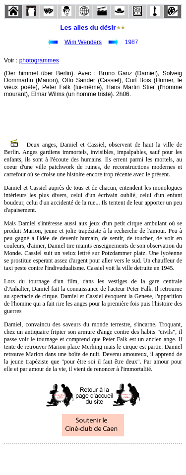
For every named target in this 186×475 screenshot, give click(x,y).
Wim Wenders (83, 42)
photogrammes (39, 60)
